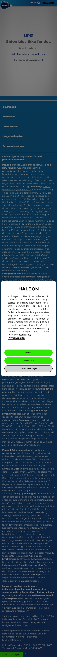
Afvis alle (29, 352)
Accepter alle (28, 360)
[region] (28, 328)
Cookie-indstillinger (28, 368)
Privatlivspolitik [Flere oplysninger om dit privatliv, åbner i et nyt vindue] (17, 337)
